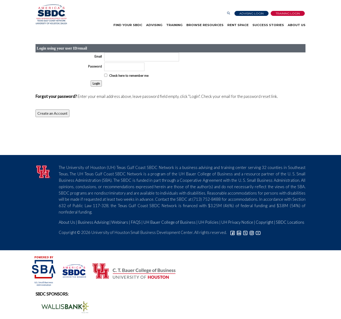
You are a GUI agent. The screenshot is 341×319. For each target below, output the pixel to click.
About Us (296, 25)
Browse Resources (205, 25)
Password (95, 66)
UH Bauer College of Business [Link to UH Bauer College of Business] (169, 222)
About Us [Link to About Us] (67, 222)
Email (98, 56)
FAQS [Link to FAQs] (136, 222)
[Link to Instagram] (252, 232)
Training (174, 25)
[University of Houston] (44, 171)
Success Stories (268, 25)
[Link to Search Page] (228, 13)
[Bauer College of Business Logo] (131, 270)
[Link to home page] (51, 14)
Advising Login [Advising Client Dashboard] (251, 13)
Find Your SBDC (127, 25)
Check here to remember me (128, 75)
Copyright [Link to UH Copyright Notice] (264, 222)
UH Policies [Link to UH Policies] (208, 222)
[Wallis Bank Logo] (63, 306)
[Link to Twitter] (245, 232)
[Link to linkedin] (239, 232)
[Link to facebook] (232, 232)
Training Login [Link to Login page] (288, 13)
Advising (154, 25)
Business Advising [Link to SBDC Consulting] (93, 222)
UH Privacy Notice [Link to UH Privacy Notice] (237, 222)
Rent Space (238, 25)
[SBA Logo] (44, 270)
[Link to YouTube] (258, 232)
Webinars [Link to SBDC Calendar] (119, 222)
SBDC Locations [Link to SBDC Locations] (290, 222)
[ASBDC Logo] (71, 270)
